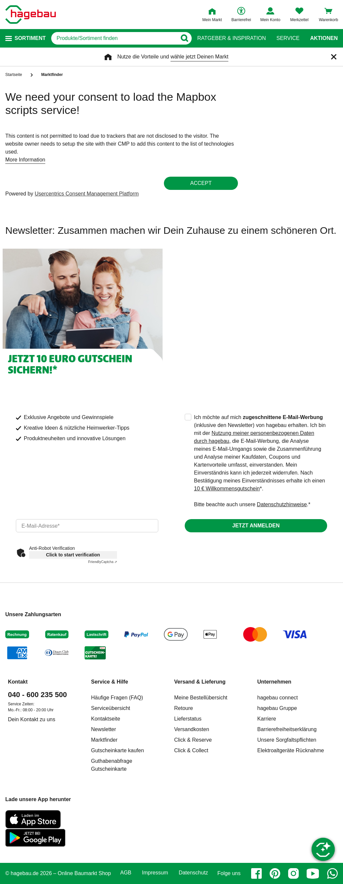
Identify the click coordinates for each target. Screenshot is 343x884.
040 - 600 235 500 (37, 694)
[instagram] (293, 873)
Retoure (183, 708)
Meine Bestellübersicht (200, 697)
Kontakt (18, 682)
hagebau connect (277, 697)
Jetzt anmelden (256, 525)
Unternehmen (274, 682)
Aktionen (324, 38)
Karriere (266, 719)
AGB (126, 872)
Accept (201, 183)
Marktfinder (104, 740)
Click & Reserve (193, 740)
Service (287, 38)
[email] (87, 525)
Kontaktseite (105, 719)
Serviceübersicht (110, 708)
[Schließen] (334, 57)
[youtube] (313, 873)
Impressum (155, 872)
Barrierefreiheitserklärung (287, 729)
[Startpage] (30, 14)
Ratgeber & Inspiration (231, 38)
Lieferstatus (188, 719)
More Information (25, 159)
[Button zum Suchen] (184, 38)
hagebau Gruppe (277, 708)
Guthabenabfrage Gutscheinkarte (112, 765)
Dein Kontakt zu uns (31, 719)
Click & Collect (191, 750)
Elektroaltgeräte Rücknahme (290, 750)
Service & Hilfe (109, 682)
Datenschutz (193, 872)
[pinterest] (275, 873)
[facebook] (256, 873)
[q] (114, 38)
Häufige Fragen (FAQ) (117, 697)
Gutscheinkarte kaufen (117, 750)
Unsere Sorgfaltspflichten (287, 740)
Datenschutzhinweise (282, 504)
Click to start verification (73, 554)
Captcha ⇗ (102, 562)
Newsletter (103, 729)
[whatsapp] (332, 873)
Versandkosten (191, 729)
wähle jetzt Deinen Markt (199, 56)
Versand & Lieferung (200, 682)
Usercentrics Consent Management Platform (87, 193)
